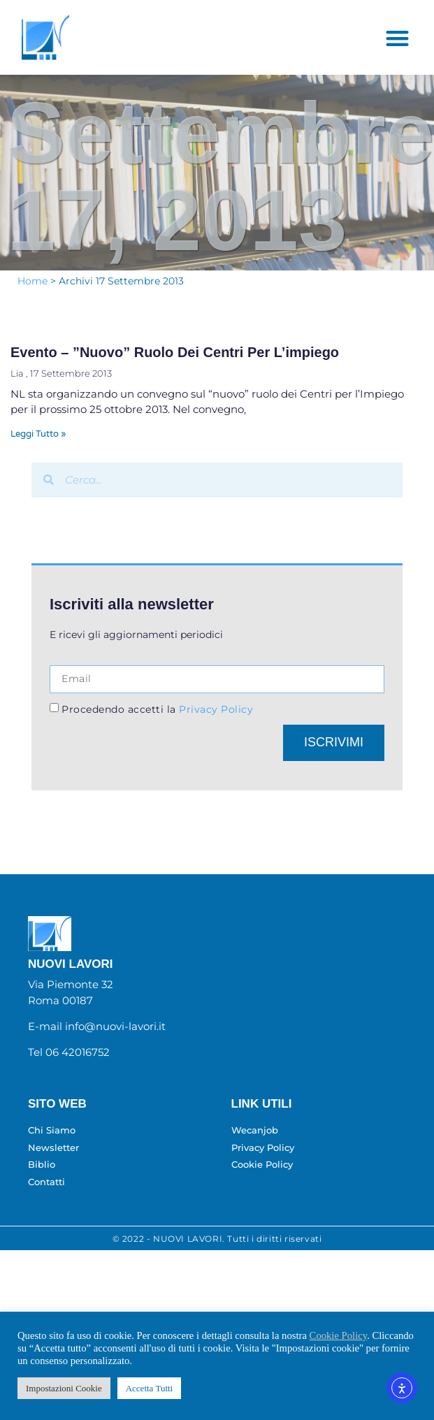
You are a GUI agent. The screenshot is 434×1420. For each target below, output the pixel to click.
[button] (397, 56)
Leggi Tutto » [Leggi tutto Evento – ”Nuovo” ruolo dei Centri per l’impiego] (38, 452)
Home (32, 299)
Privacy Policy (215, 728)
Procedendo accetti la (157, 728)
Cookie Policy (339, 1335)
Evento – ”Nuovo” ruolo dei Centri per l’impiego (174, 371)
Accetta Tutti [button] (149, 1388)
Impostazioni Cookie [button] (64, 1388)
